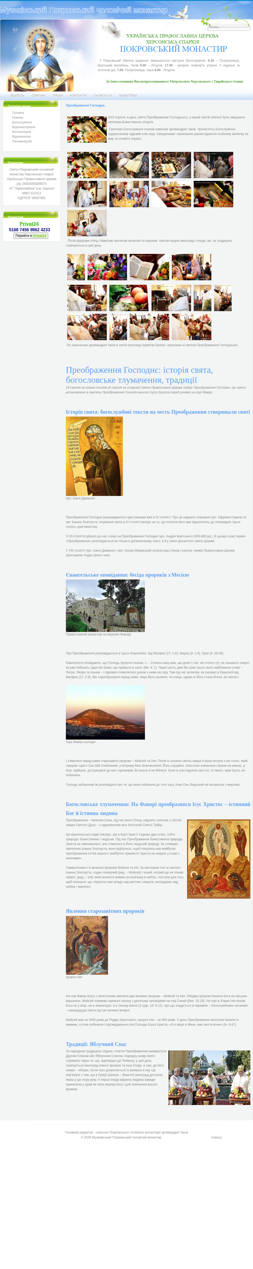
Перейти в (31, 236)
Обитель (17, 96)
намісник (102, 1132)
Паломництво (22, 141)
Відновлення (21, 136)
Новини (17, 117)
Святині (39, 96)
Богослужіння (22, 122)
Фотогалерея (21, 132)
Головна (18, 113)
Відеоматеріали (23, 127)
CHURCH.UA (102, 96)
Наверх (216, 1137)
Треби (57, 96)
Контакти (78, 96)
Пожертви (128, 96)
